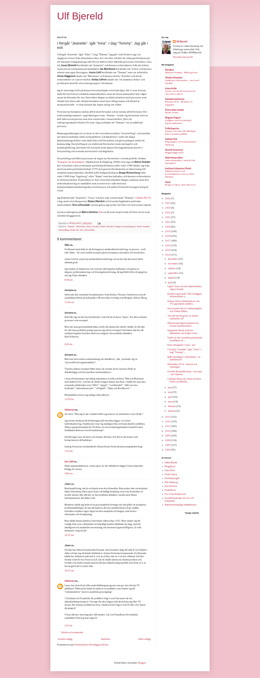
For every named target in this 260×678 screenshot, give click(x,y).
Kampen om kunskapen (71, 162)
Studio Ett (74, 230)
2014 (168, 255)
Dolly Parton (170, 474)
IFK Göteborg (171, 482)
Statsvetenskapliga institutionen (180, 505)
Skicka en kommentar (72, 632)
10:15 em (69, 535)
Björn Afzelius (93, 227)
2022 (168, 217)
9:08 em (69, 473)
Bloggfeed (169, 466)
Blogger (142, 663)
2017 (168, 241)
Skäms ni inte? (172, 113)
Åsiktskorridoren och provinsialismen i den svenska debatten (179, 174)
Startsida (105, 639)
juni (170, 387)
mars (170, 402)
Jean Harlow (170, 486)
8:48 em (69, 280)
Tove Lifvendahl (87, 230)
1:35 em (69, 451)
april (170, 397)
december (173, 259)
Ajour (168, 182)
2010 (168, 431)
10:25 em (69, 571)
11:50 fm (69, 399)
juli (169, 282)
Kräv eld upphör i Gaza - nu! (181, 345)
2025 (168, 203)
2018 (168, 236)
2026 (168, 198)
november (173, 264)
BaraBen (169, 70)
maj (170, 392)
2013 (168, 417)
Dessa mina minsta (174, 110)
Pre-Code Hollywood (175, 494)
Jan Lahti (69, 461)
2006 (168, 450)
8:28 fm (68, 344)
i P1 (143, 198)
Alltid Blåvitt (170, 462)
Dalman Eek (171, 139)
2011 (168, 426)
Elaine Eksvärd (107, 227)
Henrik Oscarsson (174, 150)
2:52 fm (68, 626)
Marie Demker (143, 227)
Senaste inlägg (65, 639)
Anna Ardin (171, 88)
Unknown (69, 410)
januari (171, 411)
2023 (168, 213)
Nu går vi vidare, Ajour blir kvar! (180, 185)
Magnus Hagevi (173, 118)
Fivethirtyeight (171, 478)
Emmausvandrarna (174, 99)
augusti (171, 278)
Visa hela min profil (183, 57)
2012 (168, 421)
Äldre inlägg (144, 639)
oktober (172, 268)
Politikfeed (170, 490)
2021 (168, 222)
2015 (168, 250)
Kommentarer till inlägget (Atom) (91, 645)
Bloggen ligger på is (174, 153)
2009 (168, 436)
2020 (168, 227)
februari (172, 406)
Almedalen (81, 227)
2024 (168, 208)
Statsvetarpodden (174, 158)
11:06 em (69, 302)
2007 (168, 445)
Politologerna (172, 128)
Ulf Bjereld (80, 16)
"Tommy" (71, 227)
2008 (168, 440)
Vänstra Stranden (173, 78)
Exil (100, 212)
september (173, 273)
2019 (168, 231)
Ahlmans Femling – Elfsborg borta (181, 73)
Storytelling (63, 230)
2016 (168, 245)
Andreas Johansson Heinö (178, 168)
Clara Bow (169, 470)
